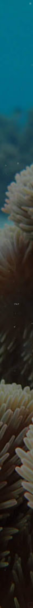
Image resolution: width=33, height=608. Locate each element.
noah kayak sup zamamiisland (3, 3)
